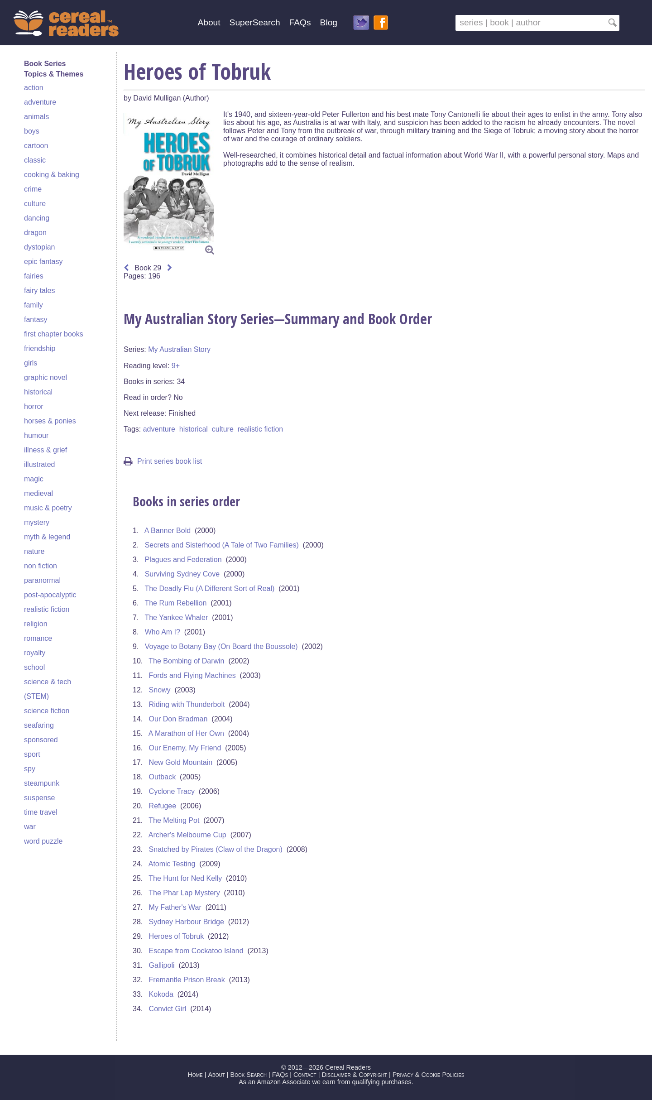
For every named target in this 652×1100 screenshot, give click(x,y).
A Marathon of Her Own (186, 733)
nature (34, 551)
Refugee (163, 806)
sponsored (41, 740)
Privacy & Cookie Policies (429, 1074)
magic (33, 479)
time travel (41, 812)
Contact (304, 1074)
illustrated (39, 464)
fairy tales (39, 290)
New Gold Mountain (181, 762)
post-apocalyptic (50, 595)
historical (38, 392)
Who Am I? (162, 632)
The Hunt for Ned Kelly (185, 878)
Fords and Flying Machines (192, 675)
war (30, 827)
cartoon (36, 145)
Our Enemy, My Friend (185, 748)
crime (33, 189)
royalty (34, 653)
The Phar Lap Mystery (184, 893)
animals (36, 116)
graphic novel (45, 377)
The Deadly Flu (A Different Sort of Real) (209, 588)
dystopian (39, 247)
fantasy (36, 319)
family (33, 305)
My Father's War (175, 907)
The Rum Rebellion (175, 603)
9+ (176, 366)
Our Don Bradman (178, 719)
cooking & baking (51, 174)
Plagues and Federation (183, 559)
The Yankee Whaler (176, 617)
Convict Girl (168, 1009)
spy (29, 769)
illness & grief (45, 450)
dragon (35, 232)
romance (38, 638)
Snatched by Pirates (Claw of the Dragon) (216, 849)
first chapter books (53, 334)
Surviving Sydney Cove (182, 574)
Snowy (160, 690)
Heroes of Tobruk (176, 936)
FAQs (300, 22)
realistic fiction (46, 609)
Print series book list (163, 461)
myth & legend (47, 537)
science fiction (47, 711)
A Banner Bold (167, 530)
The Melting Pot (174, 820)
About (208, 22)
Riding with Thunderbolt (187, 704)
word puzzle (43, 841)
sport (32, 754)
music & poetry (48, 508)
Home (194, 1074)
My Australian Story (179, 349)
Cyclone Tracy (172, 791)
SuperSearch (255, 22)
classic (35, 160)
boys (31, 131)
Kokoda (161, 994)
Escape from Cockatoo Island (196, 951)
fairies (33, 276)
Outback (162, 777)
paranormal (42, 580)
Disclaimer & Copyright (354, 1074)
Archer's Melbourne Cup (187, 835)
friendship (39, 348)
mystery (36, 522)
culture (35, 203)
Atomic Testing (172, 864)
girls (30, 363)
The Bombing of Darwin (186, 661)
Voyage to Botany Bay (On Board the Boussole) (221, 646)
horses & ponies (50, 421)
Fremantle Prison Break (187, 980)
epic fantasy (43, 261)
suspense (39, 798)
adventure (40, 102)
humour (36, 435)
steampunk (41, 783)
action (33, 87)
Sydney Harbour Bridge (186, 922)
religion (36, 624)
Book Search (248, 1074)
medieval (38, 493)
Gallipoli (162, 965)
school (34, 667)
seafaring (39, 725)
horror (33, 406)
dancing (36, 218)
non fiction (40, 566)
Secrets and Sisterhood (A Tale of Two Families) (222, 545)
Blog (328, 22)
